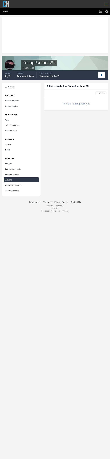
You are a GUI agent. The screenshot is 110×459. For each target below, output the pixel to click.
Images (8, 163)
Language (35, 202)
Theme (47, 202)
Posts (7, 150)
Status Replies (11, 106)
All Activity (9, 87)
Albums (8, 180)
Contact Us (75, 202)
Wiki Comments (12, 125)
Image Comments (13, 169)
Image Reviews (12, 174)
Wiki (7, 120)
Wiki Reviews (11, 130)
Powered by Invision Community (55, 211)
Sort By (101, 93)
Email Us (55, 208)
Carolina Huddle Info (55, 206)
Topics (8, 144)
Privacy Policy (61, 202)
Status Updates (12, 100)
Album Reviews (12, 190)
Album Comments (13, 185)
